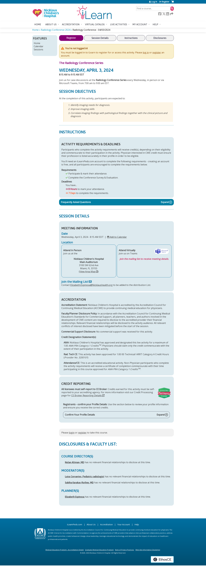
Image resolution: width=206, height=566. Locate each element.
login (71, 432)
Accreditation (71, 24)
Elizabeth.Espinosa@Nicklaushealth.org (91, 285)
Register (165, 2)
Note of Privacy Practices (124, 550)
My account (139, 24)
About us (51, 24)
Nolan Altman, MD (74, 462)
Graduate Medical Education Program (99, 550)
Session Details (100, 37)
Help (155, 24)
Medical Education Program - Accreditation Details (64, 550)
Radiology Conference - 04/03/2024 (91, 29)
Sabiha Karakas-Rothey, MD (79, 482)
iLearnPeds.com (74, 524)
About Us (91, 524)
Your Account (123, 524)
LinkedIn (167, 13)
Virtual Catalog (95, 24)
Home (37, 24)
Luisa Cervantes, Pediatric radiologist (84, 476)
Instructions (131, 37)
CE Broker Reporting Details (86, 395)
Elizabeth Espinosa (75, 496)
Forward (171, 13)
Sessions (38, 49)
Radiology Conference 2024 (55, 29)
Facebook (159, 13)
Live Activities (118, 24)
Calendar (38, 46)
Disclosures (159, 37)
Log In (154, 2)
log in (146, 52)
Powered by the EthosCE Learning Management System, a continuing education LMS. (162, 559)
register (156, 52)
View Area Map (88, 271)
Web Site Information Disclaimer (147, 550)
